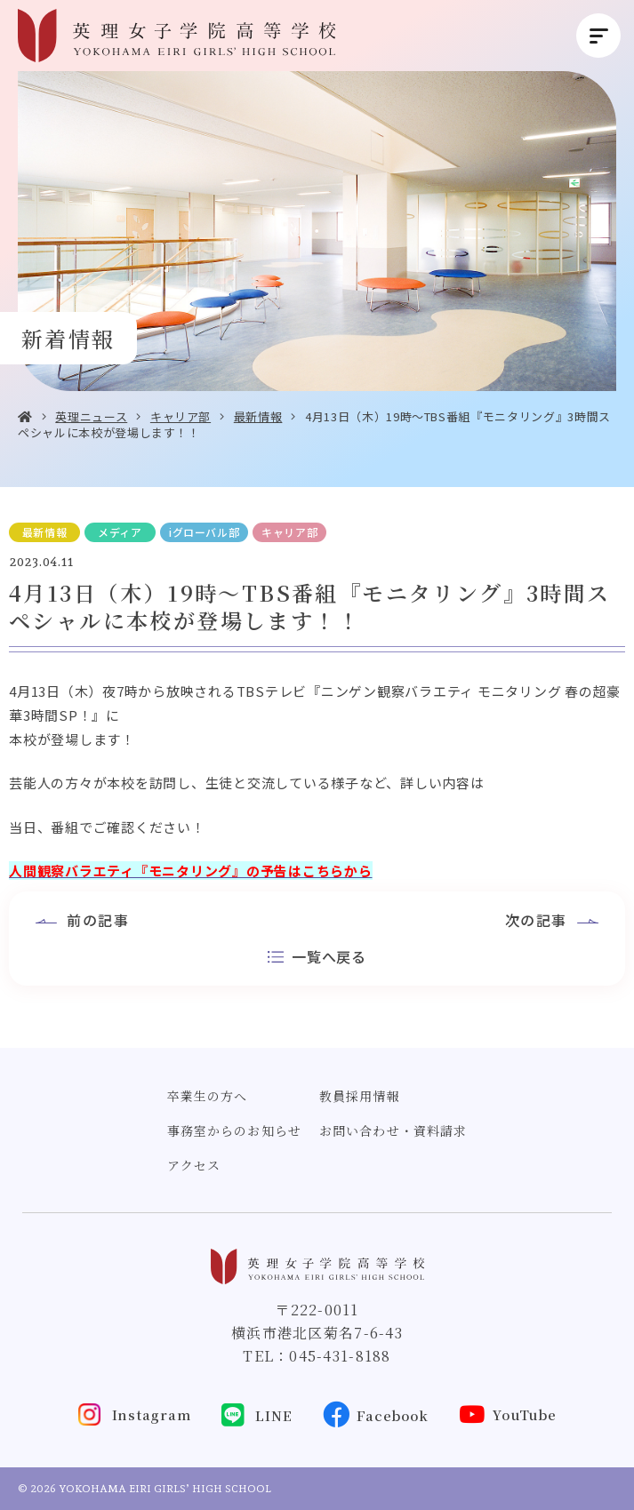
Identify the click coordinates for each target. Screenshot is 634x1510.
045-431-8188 (339, 1356)
